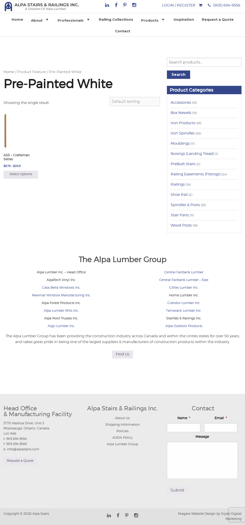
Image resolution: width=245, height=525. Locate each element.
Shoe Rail (179, 194)
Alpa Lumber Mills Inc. (61, 310)
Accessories (181, 102)
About (40, 19)
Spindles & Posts (185, 205)
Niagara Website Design (196, 513)
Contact (122, 31)
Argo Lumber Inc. (61, 326)
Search (178, 74)
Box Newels (181, 112)
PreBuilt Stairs (183, 164)
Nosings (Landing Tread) (192, 153)
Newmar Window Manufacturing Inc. (61, 295)
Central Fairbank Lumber (183, 272)
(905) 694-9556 (226, 5)
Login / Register (178, 5)
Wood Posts (181, 225)
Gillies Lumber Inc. (184, 287)
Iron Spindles (183, 133)
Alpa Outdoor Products (184, 326)
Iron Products (183, 123)
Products (153, 19)
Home (17, 19)
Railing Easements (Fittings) (195, 174)
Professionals (74, 19)
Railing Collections (116, 19)
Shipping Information (122, 424)
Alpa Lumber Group (122, 444)
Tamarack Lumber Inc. (184, 310)
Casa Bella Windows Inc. (61, 287)
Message (202, 436)
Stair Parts (180, 215)
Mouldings (180, 143)
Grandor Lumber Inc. (183, 303)
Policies (122, 431)
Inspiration (184, 19)
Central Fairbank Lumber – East (183, 280)
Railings (178, 184)
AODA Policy (122, 437)
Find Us (122, 354)
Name (183, 418)
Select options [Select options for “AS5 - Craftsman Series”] (21, 174)
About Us (122, 418)
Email (221, 418)
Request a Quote (218, 19)
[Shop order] (134, 101)
